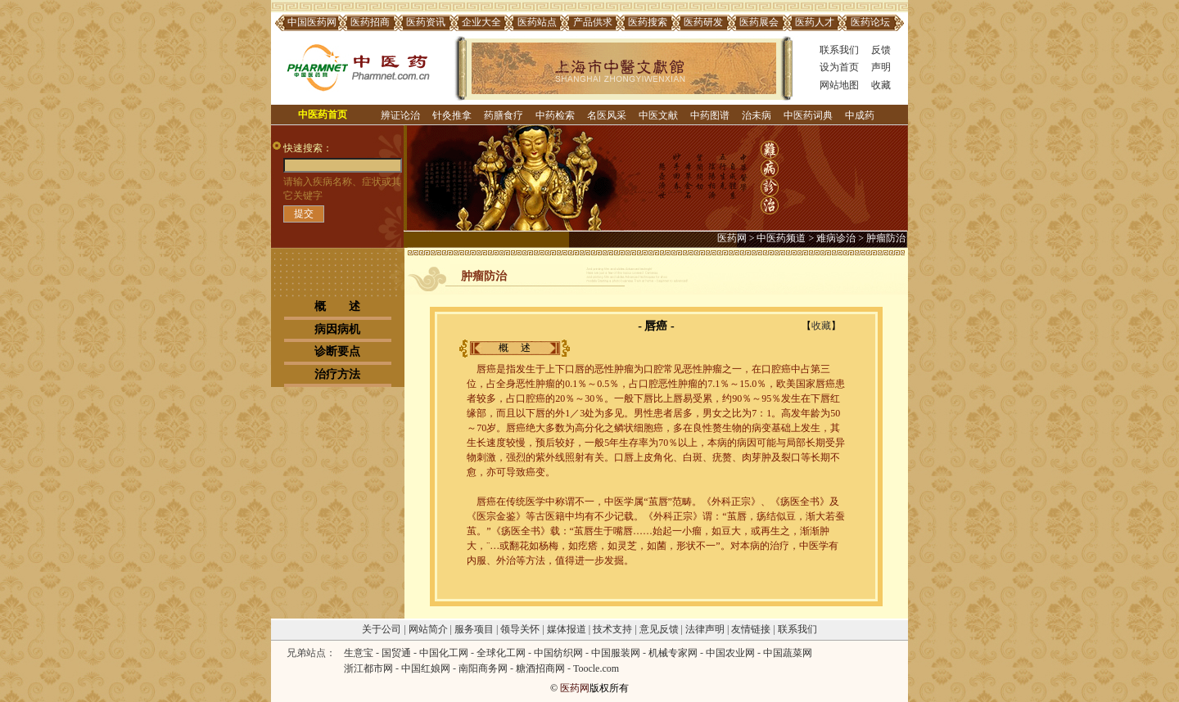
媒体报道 (566, 629)
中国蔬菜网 (787, 653)
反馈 (881, 50)
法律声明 (705, 629)
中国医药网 (312, 22)
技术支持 (612, 629)
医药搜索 (647, 22)
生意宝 (358, 653)
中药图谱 (710, 115)
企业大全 (481, 22)
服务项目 (474, 629)
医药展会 (759, 22)
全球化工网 (501, 653)
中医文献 (658, 115)
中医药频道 (781, 238)
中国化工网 (443, 653)
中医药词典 (808, 115)
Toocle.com (596, 668)
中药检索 (555, 115)
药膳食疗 (503, 115)
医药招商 (370, 22)
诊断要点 (337, 351)
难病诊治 (836, 238)
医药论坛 (870, 22)
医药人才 (814, 22)
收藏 (881, 85)
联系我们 (839, 50)
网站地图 (839, 85)
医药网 (732, 238)
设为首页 (839, 67)
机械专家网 (673, 653)
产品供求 (592, 22)
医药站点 (537, 22)
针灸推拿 (452, 115)
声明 (881, 67)
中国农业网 (730, 653)
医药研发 (703, 22)
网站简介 (428, 629)
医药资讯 (425, 22)
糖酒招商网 (540, 668)
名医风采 (606, 115)
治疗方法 (337, 374)
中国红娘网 (425, 668)
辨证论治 (400, 115)
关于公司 (381, 629)
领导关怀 (520, 629)
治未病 (756, 115)
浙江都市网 (368, 668)
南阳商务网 (483, 668)
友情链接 (750, 629)
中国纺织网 (558, 653)
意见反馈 (659, 629)
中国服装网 (615, 653)
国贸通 (396, 653)
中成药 (859, 115)
